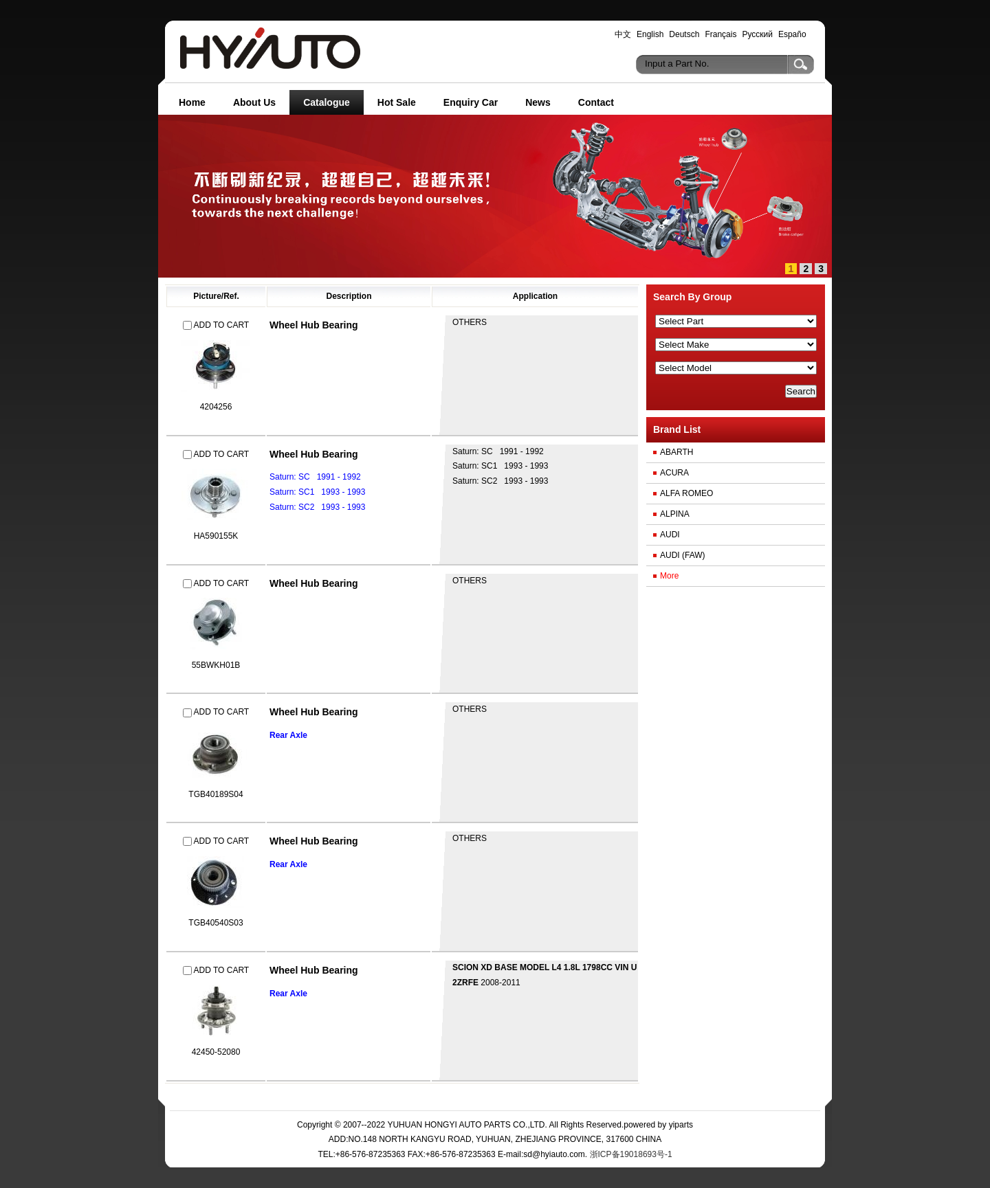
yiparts (681, 1125)
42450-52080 (216, 1052)
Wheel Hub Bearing (314, 325)
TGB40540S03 (215, 923)
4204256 (216, 407)
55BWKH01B (216, 665)
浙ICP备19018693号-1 (629, 1154)
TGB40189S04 (215, 794)
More (669, 576)
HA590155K (216, 536)
